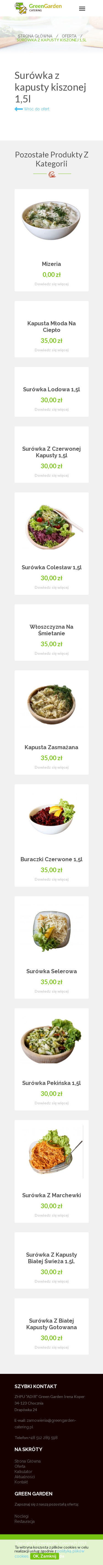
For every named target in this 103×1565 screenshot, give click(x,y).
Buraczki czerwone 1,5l (51, 859)
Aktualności (25, 1477)
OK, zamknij (44, 1556)
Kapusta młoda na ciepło (51, 326)
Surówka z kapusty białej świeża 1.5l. (51, 1258)
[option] (52, 776)
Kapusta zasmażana (51, 747)
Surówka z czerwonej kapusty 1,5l (51, 452)
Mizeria (51, 264)
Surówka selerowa (51, 971)
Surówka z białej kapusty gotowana (51, 1324)
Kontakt (21, 1482)
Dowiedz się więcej (52, 284)
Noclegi (22, 1516)
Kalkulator (23, 1471)
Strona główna (38, 36)
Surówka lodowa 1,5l (51, 389)
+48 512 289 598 (43, 1437)
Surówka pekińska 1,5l (51, 1083)
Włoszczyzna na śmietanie (51, 630)
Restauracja (25, 1521)
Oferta (72, 36)
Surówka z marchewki (51, 1195)
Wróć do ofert (32, 109)
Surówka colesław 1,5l (52, 567)
